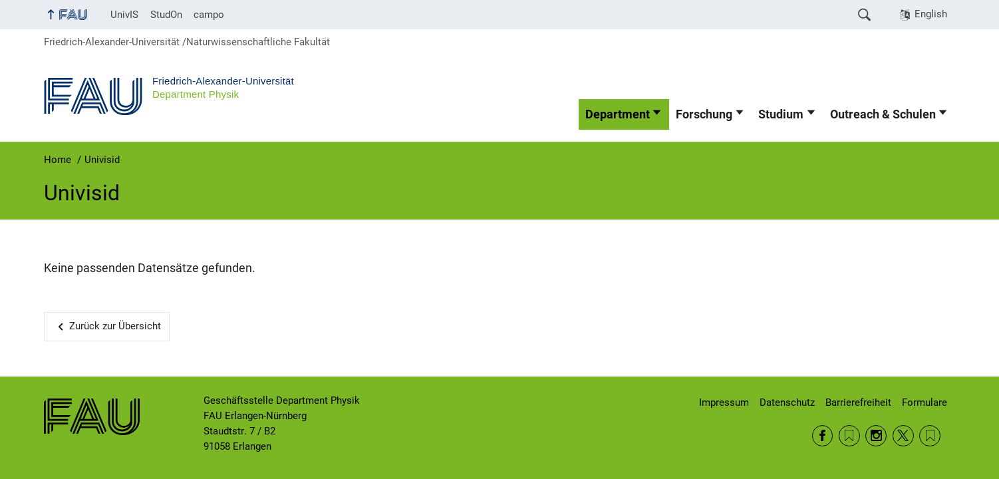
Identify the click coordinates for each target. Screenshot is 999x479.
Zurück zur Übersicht (115, 326)
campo (209, 15)
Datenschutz (787, 402)
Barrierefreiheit (858, 402)
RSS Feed (849, 435)
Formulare (924, 402)
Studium (780, 114)
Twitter (903, 435)
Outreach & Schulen (883, 114)
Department (617, 114)
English (931, 14)
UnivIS (124, 15)
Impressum (724, 402)
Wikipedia (929, 435)
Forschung (704, 114)
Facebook (822, 435)
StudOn (166, 15)
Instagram (876, 435)
